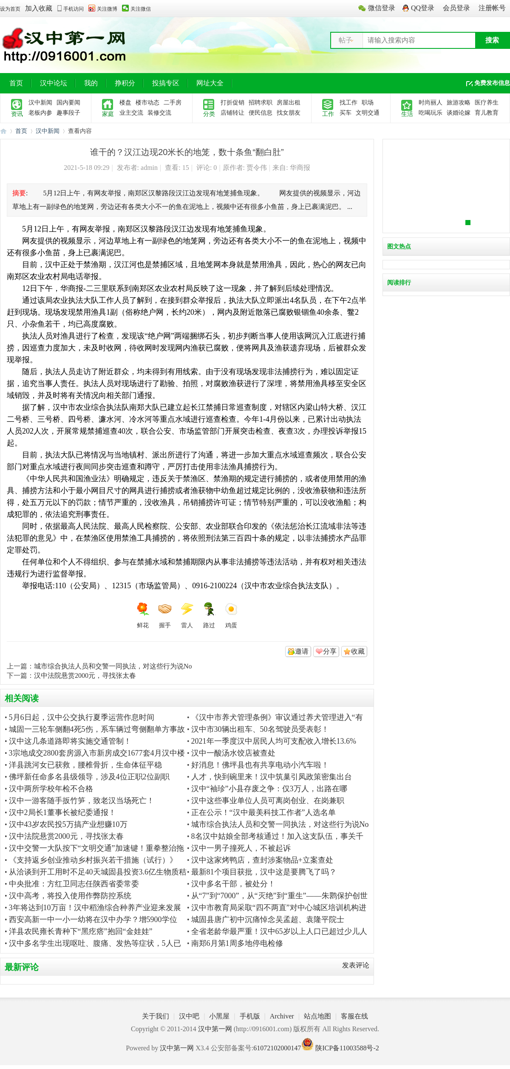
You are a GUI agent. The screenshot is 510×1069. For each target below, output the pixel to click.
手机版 (250, 1016)
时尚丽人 (430, 102)
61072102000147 (277, 1048)
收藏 (358, 651)
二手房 (172, 102)
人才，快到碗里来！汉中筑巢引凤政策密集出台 (271, 777)
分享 (330, 651)
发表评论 (355, 965)
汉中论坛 (53, 83)
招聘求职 (260, 102)
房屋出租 (288, 102)
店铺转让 (232, 113)
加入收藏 (38, 8)
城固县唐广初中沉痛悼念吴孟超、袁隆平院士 (267, 919)
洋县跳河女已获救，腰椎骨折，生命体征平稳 (85, 765)
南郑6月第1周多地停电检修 (237, 943)
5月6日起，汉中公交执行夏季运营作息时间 (81, 717)
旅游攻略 (458, 102)
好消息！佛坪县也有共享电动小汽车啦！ (260, 765)
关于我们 (155, 1016)
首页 (16, 83)
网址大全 (210, 83)
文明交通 (368, 113)
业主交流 (131, 113)
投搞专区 (165, 83)
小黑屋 (219, 1016)
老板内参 (40, 113)
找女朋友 (288, 113)
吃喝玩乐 (430, 113)
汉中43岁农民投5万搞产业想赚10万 (68, 824)
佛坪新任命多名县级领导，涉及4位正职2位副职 (89, 777)
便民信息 (260, 113)
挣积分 (125, 83)
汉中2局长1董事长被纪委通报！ (62, 812)
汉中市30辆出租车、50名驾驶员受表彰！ (260, 729)
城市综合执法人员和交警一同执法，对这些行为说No (113, 666)
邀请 (302, 651)
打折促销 (232, 102)
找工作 (348, 102)
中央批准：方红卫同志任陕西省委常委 (74, 884)
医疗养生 (487, 102)
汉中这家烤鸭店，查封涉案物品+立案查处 (262, 860)
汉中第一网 (3, 131)
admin (149, 167)
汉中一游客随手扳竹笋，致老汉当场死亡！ (81, 800)
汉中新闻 (40, 102)
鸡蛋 (231, 615)
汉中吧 (189, 1016)
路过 (209, 615)
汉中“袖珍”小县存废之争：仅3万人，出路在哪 (269, 788)
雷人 (187, 615)
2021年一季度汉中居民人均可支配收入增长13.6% (274, 741)
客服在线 (354, 1016)
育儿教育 (487, 113)
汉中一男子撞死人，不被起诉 (241, 848)
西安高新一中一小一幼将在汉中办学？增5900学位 (93, 919)
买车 (345, 113)
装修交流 (159, 113)
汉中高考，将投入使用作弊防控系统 (70, 895)
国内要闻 (68, 102)
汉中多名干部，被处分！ (233, 884)
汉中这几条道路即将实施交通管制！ (70, 741)
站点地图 (317, 1016)
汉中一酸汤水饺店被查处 (233, 753)
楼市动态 (147, 102)
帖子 (345, 40)
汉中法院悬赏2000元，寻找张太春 (85, 675)
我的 (91, 83)
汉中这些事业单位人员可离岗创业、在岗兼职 (267, 800)
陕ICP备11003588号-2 (347, 1048)
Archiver (282, 1016)
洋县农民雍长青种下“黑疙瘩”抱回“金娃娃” (81, 931)
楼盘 (125, 102)
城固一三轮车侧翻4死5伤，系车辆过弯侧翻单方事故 (97, 729)
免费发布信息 (492, 83)
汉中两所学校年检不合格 (51, 788)
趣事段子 (68, 113)
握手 (165, 615)
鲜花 (143, 615)
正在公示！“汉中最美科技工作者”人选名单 (263, 812)
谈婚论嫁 (458, 113)
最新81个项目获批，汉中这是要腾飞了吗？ (264, 872)
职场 (368, 102)
